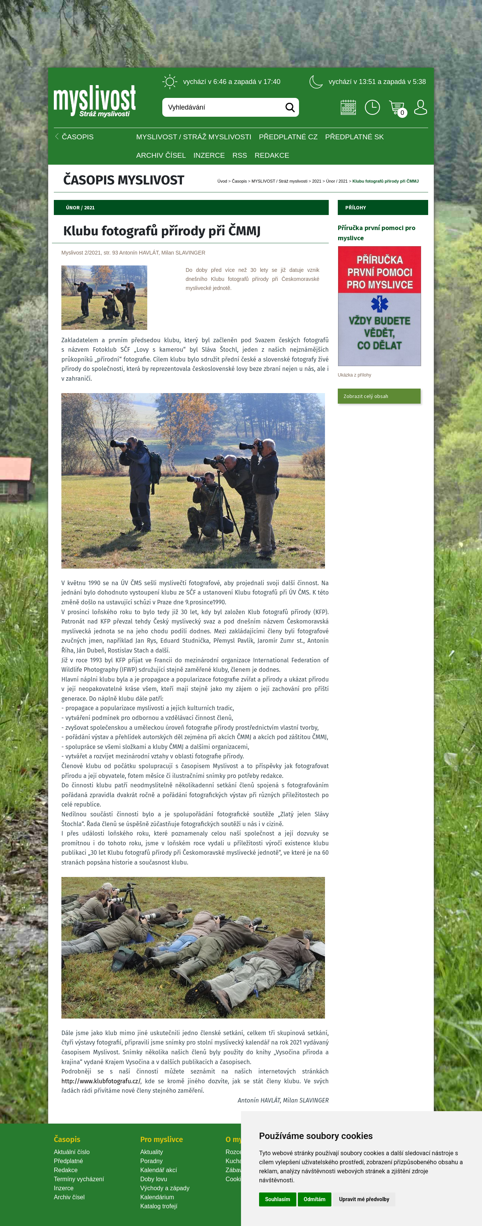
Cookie (236, 1179)
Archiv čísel (161, 155)
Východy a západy (164, 1188)
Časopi (239, 181)
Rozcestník (240, 1152)
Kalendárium (157, 1197)
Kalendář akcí (158, 1170)
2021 (316, 181)
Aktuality (151, 1152)
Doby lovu (153, 1179)
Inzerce (63, 1188)
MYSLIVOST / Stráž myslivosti (194, 137)
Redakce (272, 155)
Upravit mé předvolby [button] (364, 1199)
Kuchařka (238, 1161)
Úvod (222, 181)
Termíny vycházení (79, 1179)
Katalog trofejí (158, 1206)
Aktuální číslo (72, 1152)
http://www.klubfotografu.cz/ (100, 1081)
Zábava (236, 1170)
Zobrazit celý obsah (365, 396)
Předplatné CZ (288, 137)
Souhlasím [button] (277, 1199)
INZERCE (209, 155)
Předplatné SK (354, 137)
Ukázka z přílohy (354, 375)
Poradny (151, 1161)
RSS (239, 155)
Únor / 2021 (337, 181)
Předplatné (68, 1161)
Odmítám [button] (315, 1199)
